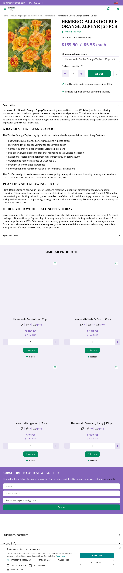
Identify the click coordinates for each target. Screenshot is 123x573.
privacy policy (109, 479)
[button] (42, 569)
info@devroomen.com (14, 2)
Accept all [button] (97, 555)
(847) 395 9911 (35, 2)
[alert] (61, 559)
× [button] (120, 548)
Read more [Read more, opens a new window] (60, 556)
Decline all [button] (96, 562)
